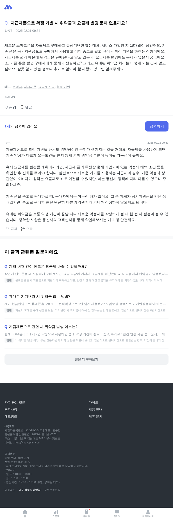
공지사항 (11, 409)
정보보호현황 (52, 489)
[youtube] (8, 501)
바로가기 (23, 457)
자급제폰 (30, 87)
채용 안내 (95, 409)
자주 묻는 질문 (15, 402)
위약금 (17, 87)
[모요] (15, 392)
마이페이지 (148, 513)
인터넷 (117, 513)
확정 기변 (63, 87)
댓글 (26, 107)
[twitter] (47, 501)
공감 (10, 107)
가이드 (93, 402)
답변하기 (157, 126)
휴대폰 (86, 513)
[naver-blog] (18, 501)
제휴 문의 (95, 416)
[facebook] (37, 501)
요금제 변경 (46, 87)
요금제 (55, 513)
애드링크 (11, 416)
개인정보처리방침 (30, 489)
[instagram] (28, 501)
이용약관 (10, 489)
